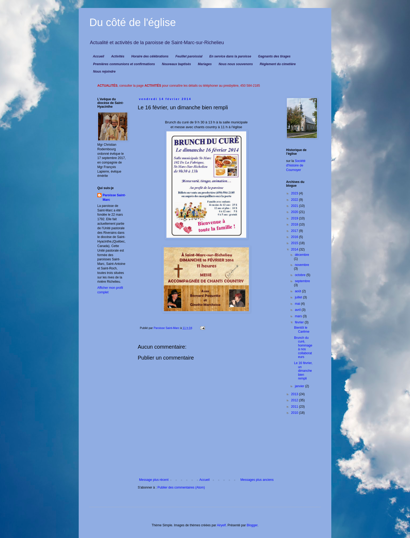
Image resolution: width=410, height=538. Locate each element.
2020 (295, 212)
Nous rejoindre (104, 71)
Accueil (98, 56)
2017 (295, 231)
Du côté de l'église (132, 22)
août (298, 291)
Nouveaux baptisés (176, 64)
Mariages (205, 64)
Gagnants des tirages (274, 56)
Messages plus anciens (257, 480)
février (300, 322)
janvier (300, 386)
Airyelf (221, 525)
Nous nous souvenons (236, 64)
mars (299, 316)
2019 (295, 218)
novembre (302, 265)
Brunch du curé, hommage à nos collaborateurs (303, 347)
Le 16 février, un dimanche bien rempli (303, 370)
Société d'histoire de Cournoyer (296, 165)
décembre (302, 255)
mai (298, 304)
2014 (295, 249)
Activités (117, 56)
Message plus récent (154, 480)
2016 (295, 237)
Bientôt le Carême (301, 329)
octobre (300, 275)
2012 (295, 400)
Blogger (252, 525)
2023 (295, 193)
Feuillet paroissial (188, 56)
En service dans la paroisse (230, 56)
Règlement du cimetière (278, 64)
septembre (302, 281)
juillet (299, 297)
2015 (295, 243)
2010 (295, 413)
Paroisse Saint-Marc (114, 197)
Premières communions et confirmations (124, 64)
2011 (295, 406)
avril (298, 310)
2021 (295, 206)
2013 (295, 394)
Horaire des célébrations (150, 56)
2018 (295, 224)
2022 (295, 200)
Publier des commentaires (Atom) (181, 487)
